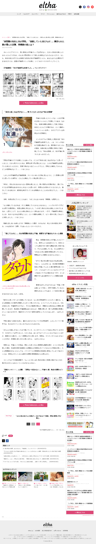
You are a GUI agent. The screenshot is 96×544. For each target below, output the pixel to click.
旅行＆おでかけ (61, 14)
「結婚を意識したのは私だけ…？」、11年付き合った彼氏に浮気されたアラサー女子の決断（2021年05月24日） (31, 456)
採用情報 (65, 530)
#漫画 (10, 435)
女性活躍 (76, 14)
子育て (70, 14)
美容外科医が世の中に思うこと (78, 273)
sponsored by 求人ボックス (88, 197)
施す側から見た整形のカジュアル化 (79, 271)
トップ (19, 14)
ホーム (4, 37)
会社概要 (37, 530)
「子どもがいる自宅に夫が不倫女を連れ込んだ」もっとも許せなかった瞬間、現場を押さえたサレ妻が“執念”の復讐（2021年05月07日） (32, 452)
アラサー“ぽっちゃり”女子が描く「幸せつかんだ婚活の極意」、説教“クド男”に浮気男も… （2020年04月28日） (31, 461)
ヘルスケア (26, 14)
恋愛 (8, 37)
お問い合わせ (57, 530)
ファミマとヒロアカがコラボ (77, 268)
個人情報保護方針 (47, 530)
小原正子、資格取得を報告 (77, 265)
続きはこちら (81, 195)
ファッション (51, 14)
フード (43, 14)
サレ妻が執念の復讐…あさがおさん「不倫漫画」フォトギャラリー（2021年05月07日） (25, 448)
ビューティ (35, 14)
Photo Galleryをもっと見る (34, 103)
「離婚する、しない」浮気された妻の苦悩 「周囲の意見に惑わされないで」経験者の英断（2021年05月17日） (31, 459)
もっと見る (81, 277)
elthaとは (30, 530)
